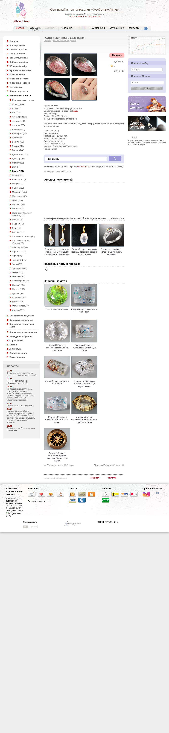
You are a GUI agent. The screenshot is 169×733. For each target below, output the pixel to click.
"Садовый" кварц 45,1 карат (107, 465)
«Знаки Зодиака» (18, 49)
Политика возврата (36, 501)
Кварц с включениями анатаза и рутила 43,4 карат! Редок (84, 382)
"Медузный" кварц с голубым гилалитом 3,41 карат (57, 418)
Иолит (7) (16, 167)
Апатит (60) (17, 138)
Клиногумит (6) (19, 179)
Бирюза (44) (18, 146)
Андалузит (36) (19, 133)
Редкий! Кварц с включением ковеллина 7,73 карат (57, 346)
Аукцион (50, 28)
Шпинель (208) (19, 297)
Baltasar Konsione (18, 58)
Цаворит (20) (18, 285)
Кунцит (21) (17, 183)
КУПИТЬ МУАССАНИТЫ (107, 522)
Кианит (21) (17, 175)
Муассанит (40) (19, 196)
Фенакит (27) (18, 272)
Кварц (73, 41)
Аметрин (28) (18, 125)
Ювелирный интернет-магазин (70, 9)
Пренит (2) (17, 220)
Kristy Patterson (17, 54)
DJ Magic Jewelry (18, 66)
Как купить (34, 488)
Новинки (13, 41)
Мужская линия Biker (20, 70)
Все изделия (18, 104)
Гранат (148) (18, 150)
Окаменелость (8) (20, 306)
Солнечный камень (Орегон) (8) (21, 241)
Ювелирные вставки (20, 95)
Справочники (16, 340)
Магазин (47, 41)
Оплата (73, 488)
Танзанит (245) (19, 260)
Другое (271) (18, 310)
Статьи (13, 345)
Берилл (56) (18, 142)
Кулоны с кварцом (150, 140)
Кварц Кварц (83, 166)
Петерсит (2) (18, 208)
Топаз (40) (17, 264)
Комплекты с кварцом (136, 145)
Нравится (94, 478)
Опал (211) (17, 200)
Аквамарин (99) (19, 117)
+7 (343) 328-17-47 (93, 16)
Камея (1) (16, 108)
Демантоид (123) (20, 154)
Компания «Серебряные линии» (14, 491)
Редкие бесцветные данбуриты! (21, 406)
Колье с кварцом (135, 140)
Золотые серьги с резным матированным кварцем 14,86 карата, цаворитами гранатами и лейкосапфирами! (63, 254)
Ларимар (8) (18, 188)
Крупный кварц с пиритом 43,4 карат (57, 381)
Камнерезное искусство (21, 316)
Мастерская (98, 28)
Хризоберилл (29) (20, 281)
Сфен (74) (17, 255)
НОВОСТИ (13, 366)
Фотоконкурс (116, 28)
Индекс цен (67, 28)
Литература (15, 349)
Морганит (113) (19, 192)
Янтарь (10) (17, 302)
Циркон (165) (18, 289)
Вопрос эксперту (18, 353)
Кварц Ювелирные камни (59, 171)
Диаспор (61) (18, 158)
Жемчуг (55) (18, 163)
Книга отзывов (17, 357)
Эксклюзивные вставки (23, 100)
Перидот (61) (18, 204)
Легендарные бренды (20, 336)
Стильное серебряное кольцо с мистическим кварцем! (118, 252)
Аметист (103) (19, 121)
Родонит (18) (18, 224)
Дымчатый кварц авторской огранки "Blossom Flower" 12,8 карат (57, 455)
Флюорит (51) (18, 276)
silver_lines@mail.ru (14, 510)
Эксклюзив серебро (19, 83)
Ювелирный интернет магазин (14, 502)
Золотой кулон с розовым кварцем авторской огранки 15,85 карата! (91, 252)
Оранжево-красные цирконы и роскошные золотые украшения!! (21, 374)
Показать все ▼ (116, 218)
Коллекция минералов (21, 320)
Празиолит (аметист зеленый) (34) (22, 214)
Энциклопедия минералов (23, 332)
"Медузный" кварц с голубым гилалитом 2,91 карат (84, 346)
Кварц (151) (18, 171)
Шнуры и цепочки (18, 91)
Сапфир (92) (18, 232)
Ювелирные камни (61, 41)
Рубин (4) (16, 228)
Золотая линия (17, 74)
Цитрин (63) (17, 293)
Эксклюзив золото (18, 79)
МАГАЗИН (20, 28)
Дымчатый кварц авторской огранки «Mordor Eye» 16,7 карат (84, 418)
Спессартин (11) (20, 247)
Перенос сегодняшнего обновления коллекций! (17, 382)
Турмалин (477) (19, 268)
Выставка (35, 29)
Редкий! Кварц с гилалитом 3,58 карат (84, 309)
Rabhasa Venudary (18, 62)
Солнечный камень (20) (23, 236)
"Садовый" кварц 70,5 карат (60, 465)
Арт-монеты (15, 87)
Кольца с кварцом (142, 142)
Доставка (107, 488)
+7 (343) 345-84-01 (76, 16)
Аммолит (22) (18, 129)
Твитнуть (112, 478)
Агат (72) (16, 112)
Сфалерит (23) (19, 251)
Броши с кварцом (158, 142)
